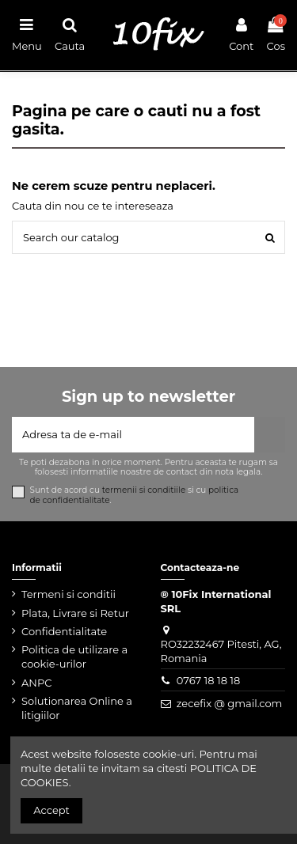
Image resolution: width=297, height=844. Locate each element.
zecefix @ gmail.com (230, 703)
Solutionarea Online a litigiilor (76, 708)
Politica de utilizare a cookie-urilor (74, 656)
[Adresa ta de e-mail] (133, 435)
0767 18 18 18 (209, 680)
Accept (51, 810)
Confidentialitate (64, 631)
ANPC (36, 682)
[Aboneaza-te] (269, 435)
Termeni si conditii (68, 594)
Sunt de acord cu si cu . (134, 495)
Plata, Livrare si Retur (75, 613)
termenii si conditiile (144, 490)
